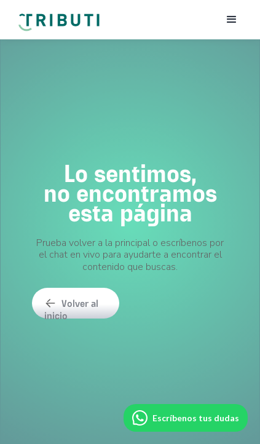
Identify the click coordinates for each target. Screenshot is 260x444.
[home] (58, 16)
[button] (231, 19)
